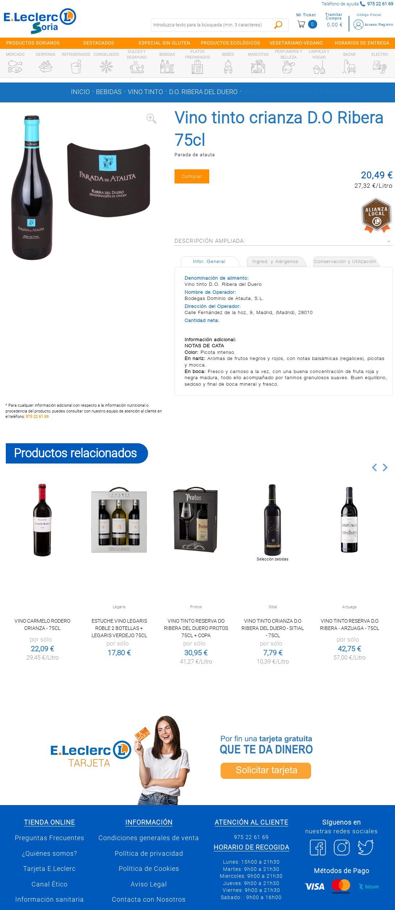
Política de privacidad (149, 853)
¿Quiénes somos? (49, 853)
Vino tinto (145, 92)
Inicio (80, 92)
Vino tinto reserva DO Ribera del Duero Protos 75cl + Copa (196, 628)
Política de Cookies (149, 868)
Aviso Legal (149, 884)
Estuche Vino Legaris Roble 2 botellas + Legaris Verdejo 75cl (119, 628)
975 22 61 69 (37, 416)
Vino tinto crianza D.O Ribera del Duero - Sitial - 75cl (272, 628)
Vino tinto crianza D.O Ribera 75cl (300, 92)
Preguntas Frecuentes (49, 838)
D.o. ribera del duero (203, 92)
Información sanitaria (49, 899)
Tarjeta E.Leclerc (49, 868)
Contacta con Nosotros (149, 899)
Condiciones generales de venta (148, 838)
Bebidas (109, 92)
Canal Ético (49, 884)
